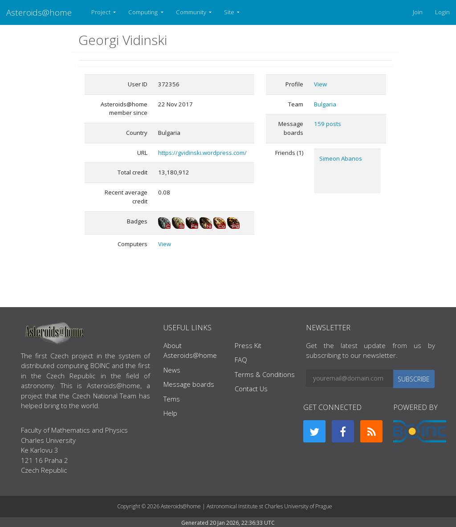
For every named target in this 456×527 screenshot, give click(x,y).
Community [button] (192, 12)
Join (418, 12)
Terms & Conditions (265, 374)
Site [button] (230, 12)
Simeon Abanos (340, 158)
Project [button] (101, 12)
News (171, 369)
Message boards (188, 384)
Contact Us (251, 388)
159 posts (327, 124)
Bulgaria (325, 104)
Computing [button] (143, 12)
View (164, 244)
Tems (171, 398)
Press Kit (248, 345)
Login (442, 12)
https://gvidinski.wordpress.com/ (202, 153)
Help (170, 413)
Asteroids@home (39, 12)
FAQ (241, 359)
